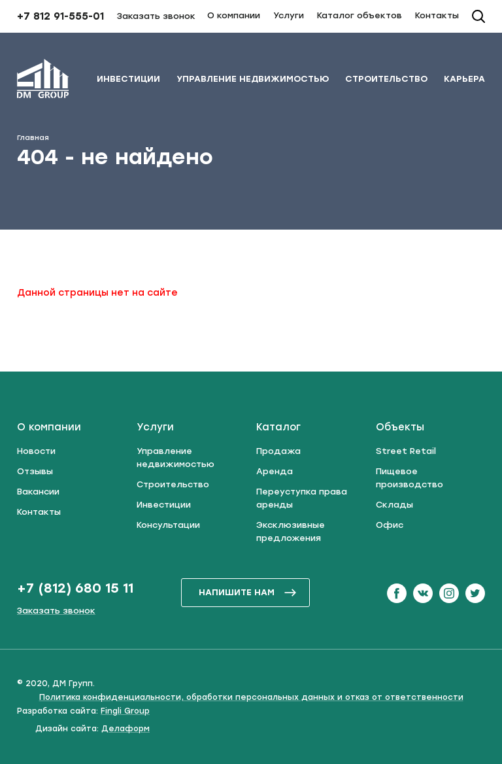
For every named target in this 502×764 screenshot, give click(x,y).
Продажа (278, 451)
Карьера (464, 79)
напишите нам (248, 592)
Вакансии (38, 491)
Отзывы (35, 471)
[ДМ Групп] (43, 81)
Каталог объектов (359, 15)
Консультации (168, 525)
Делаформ (125, 728)
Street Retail (406, 451)
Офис (389, 525)
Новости (36, 451)
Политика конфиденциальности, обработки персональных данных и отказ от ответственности (251, 697)
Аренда (274, 471)
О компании (233, 15)
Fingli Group (125, 711)
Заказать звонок (156, 16)
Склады (394, 505)
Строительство (386, 79)
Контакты (437, 15)
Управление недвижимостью (252, 79)
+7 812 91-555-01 (60, 16)
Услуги (288, 15)
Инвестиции (128, 79)
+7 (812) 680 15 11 (75, 588)
